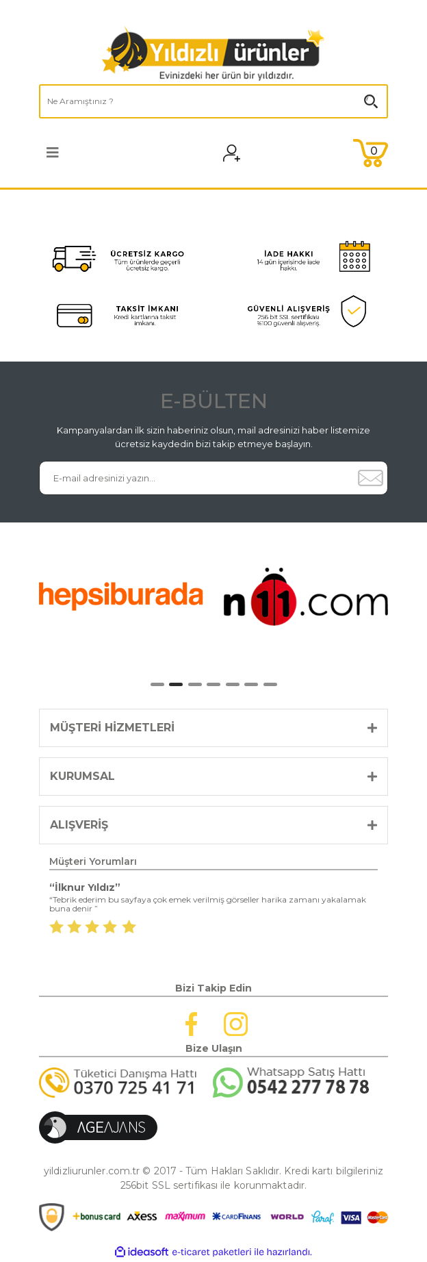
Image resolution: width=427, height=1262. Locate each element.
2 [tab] (176, 684)
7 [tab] (270, 684)
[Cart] (370, 153)
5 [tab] (233, 684)
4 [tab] (213, 684)
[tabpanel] (121, 596)
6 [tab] (251, 684)
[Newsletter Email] (196, 478)
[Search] (213, 101)
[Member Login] (240, 153)
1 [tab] (157, 684)
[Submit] (370, 478)
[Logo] (213, 53)
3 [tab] (195, 684)
